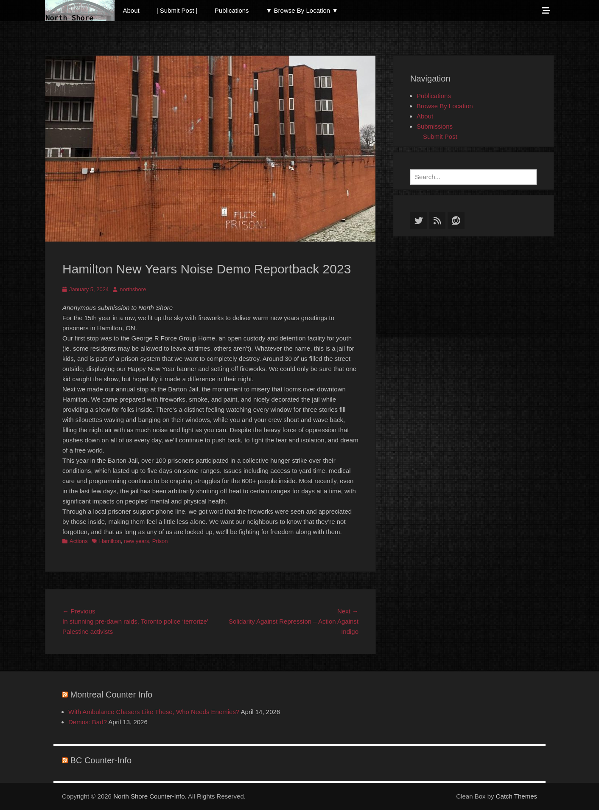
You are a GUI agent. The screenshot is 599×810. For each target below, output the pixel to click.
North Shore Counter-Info (149, 796)
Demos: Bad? (87, 722)
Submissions (435, 126)
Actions (79, 541)
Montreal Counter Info (111, 694)
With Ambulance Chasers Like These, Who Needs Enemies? (153, 711)
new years (136, 541)
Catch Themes (516, 796)
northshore (133, 289)
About (131, 10)
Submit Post (440, 136)
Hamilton (110, 541)
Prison (160, 541)
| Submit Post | (177, 10)
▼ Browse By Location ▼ (302, 10)
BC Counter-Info (101, 760)
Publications (232, 10)
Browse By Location (445, 106)
